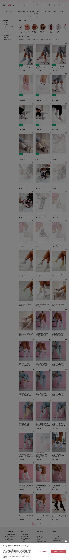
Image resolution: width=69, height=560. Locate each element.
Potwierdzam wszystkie (59, 551)
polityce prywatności (7, 550)
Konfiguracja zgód (43, 551)
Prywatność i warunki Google (20, 551)
